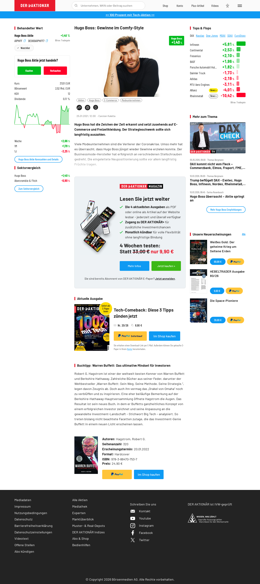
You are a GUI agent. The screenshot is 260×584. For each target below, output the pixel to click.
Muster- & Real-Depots (88, 526)
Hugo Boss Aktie (23, 35)
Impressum (22, 506)
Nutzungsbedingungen (30, 513)
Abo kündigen (24, 551)
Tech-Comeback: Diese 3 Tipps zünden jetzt (144, 313)
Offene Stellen (24, 545)
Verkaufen (55, 70)
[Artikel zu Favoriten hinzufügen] (95, 107)
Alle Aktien (80, 500)
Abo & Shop (80, 538)
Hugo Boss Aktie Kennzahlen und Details (38, 159)
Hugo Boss (94, 100)
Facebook (141, 533)
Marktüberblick (83, 519)
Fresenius (195, 56)
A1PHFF (20, 40)
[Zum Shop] (165, 5)
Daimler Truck (197, 73)
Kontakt (140, 511)
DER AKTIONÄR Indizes (88, 532)
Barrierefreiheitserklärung (33, 526)
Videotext (21, 538)
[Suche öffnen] (76, 5)
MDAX (223, 35)
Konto (129, 348)
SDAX (230, 35)
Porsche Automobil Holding (204, 67)
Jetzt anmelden (165, 278)
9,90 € (217, 290)
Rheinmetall (196, 96)
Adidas (193, 79)
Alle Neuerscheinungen (239, 234)
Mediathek (79, 506)
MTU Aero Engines (200, 84)
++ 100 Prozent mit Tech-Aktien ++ (130, 15)
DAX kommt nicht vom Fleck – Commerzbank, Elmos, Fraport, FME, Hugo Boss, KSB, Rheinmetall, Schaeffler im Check (216, 166)
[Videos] (215, 5)
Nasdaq (200, 35)
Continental (196, 50)
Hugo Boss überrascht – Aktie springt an (217, 198)
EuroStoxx (240, 35)
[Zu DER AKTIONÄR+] (198, 5)
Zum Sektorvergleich (28, 188)
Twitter (140, 540)
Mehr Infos (134, 266)
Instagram (142, 525)
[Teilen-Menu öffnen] (79, 107)
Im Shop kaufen (164, 336)
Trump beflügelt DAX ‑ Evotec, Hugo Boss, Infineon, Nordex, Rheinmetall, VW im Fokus (216, 182)
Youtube (140, 518)
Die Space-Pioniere (224, 301)
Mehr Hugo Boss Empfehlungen (226, 209)
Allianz (193, 90)
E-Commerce (110, 100)
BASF (192, 62)
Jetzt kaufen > (166, 266)
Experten (79, 513)
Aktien (81, 100)
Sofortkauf (130, 335)
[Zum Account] (180, 5)
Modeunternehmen (131, 100)
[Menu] (239, 5)
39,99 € (218, 320)
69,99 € (218, 261)
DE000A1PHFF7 (38, 40)
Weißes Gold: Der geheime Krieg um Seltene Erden (223, 246)
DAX (192, 35)
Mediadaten (22, 500)
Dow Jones (212, 35)
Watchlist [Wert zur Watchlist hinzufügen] (25, 48)
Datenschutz (23, 519)
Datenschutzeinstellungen (33, 532)
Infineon (194, 44)
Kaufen (29, 70)
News (213, 90)
